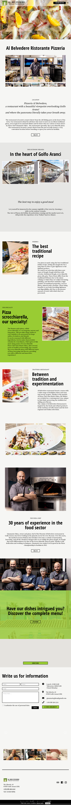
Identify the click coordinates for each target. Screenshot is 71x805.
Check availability (52, 708)
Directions (35, 663)
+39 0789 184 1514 (59, 3)
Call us (35, 135)
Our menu (35, 623)
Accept (48, 803)
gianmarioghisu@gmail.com (56, 699)
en (68, 2)
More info (40, 803)
